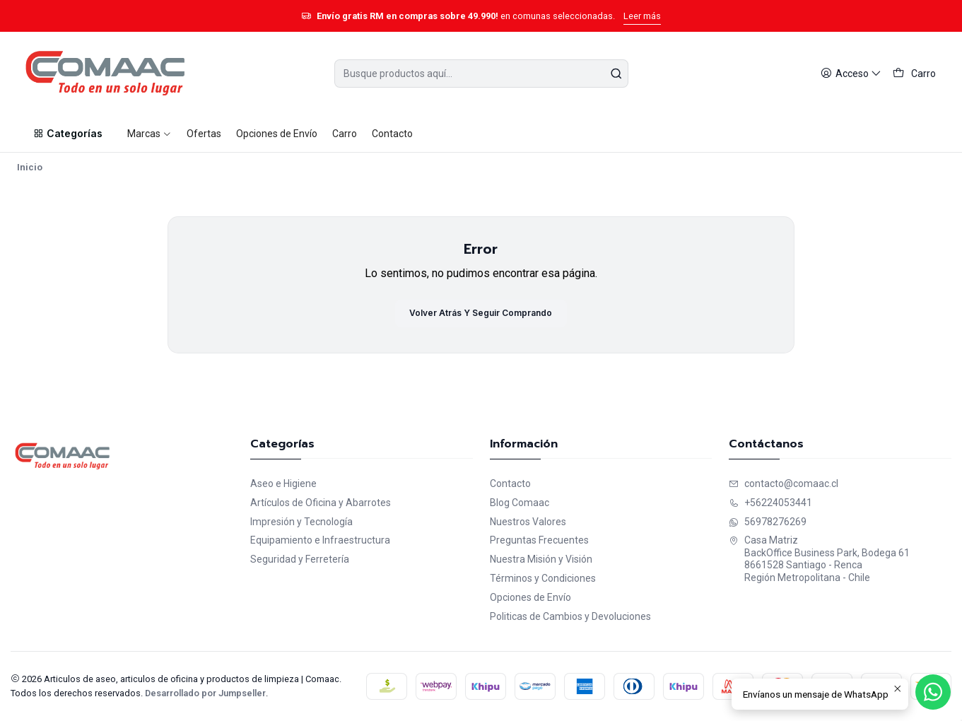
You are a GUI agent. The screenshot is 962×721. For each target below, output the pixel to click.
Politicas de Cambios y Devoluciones (570, 616)
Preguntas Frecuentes (539, 540)
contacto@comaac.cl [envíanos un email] (783, 483)
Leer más (642, 16)
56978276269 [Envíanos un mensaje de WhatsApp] (767, 521)
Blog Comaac (519, 502)
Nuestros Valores (528, 521)
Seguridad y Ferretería (299, 559)
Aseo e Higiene (283, 483)
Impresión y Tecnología (301, 521)
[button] (67, 133)
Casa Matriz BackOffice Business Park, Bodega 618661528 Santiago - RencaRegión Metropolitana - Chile (819, 558)
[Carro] (914, 74)
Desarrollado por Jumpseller (205, 693)
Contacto (510, 483)
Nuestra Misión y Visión (541, 559)
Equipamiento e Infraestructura (320, 540)
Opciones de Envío (530, 597)
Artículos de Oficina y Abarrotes (320, 502)
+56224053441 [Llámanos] (770, 502)
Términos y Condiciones (543, 578)
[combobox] (481, 73)
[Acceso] (851, 74)
